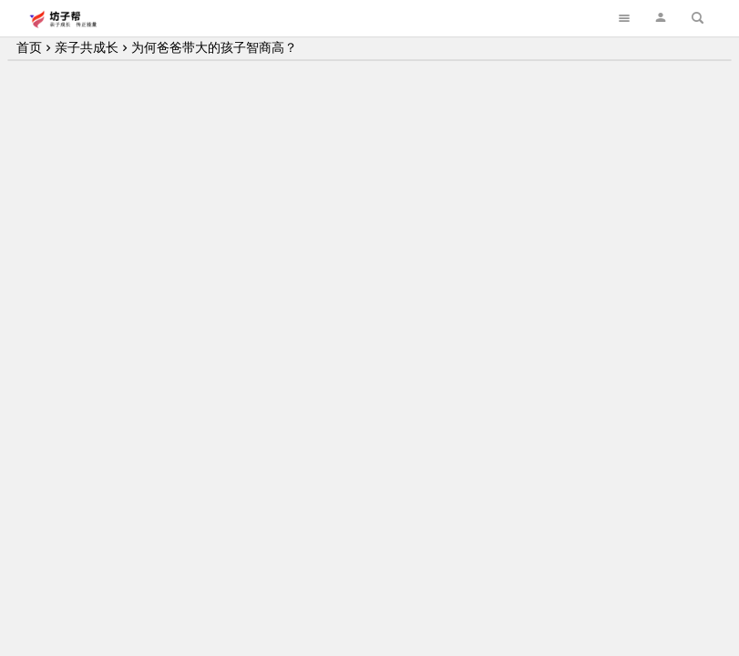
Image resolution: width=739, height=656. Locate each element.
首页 (29, 47)
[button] (660, 17)
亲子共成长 (86, 47)
